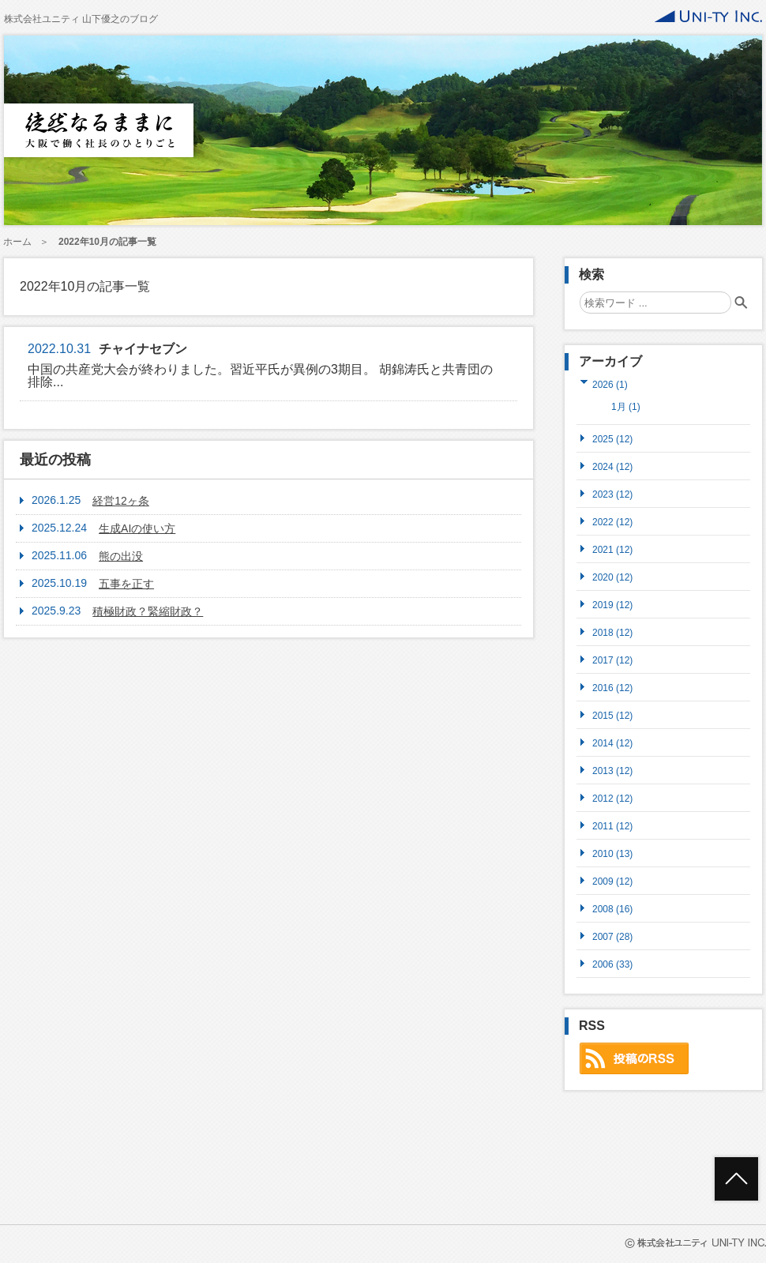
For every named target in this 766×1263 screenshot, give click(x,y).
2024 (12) (612, 466)
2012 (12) (612, 798)
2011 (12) (612, 826)
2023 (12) (612, 494)
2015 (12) (612, 715)
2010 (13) (612, 853)
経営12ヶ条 (120, 500)
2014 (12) (612, 743)
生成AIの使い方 (137, 528)
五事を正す (126, 583)
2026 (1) (610, 384)
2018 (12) (612, 632)
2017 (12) (612, 660)
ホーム (17, 241)
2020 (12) (612, 577)
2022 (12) (612, 522)
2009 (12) (612, 881)
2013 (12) (612, 770)
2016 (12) (612, 687)
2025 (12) (612, 439)
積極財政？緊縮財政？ (147, 611)
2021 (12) (612, 549)
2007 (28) (612, 936)
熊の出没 (121, 556)
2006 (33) (612, 964)
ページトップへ (736, 1179)
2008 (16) (612, 909)
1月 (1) (625, 407)
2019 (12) (612, 605)
